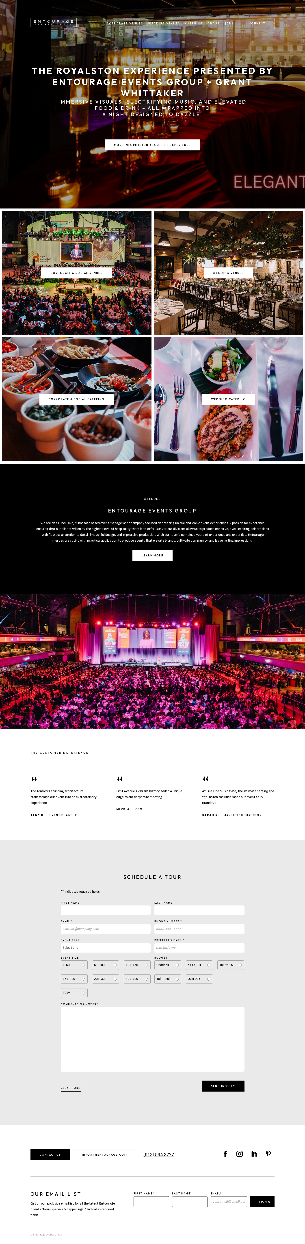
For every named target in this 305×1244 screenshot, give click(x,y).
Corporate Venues (125, 23)
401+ (66, 993)
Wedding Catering (228, 399)
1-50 (66, 965)
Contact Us (50, 1154)
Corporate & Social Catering (77, 399)
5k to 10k (194, 965)
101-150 (132, 965)
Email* (216, 1193)
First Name (70, 902)
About (214, 23)
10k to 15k (226, 965)
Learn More (152, 555)
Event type (70, 940)
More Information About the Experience (152, 145)
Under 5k (162, 965)
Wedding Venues (164, 23)
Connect (257, 23)
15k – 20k (163, 979)
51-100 (99, 965)
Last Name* (182, 1193)
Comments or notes (80, 1004)
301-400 (132, 979)
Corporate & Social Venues (76, 273)
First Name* (144, 1193)
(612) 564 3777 (158, 1155)
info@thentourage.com (104, 1154)
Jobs (229, 23)
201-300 (100, 979)
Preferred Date (169, 940)
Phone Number (168, 921)
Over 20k (194, 979)
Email (67, 921)
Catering (194, 23)
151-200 (69, 979)
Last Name (163, 902)
